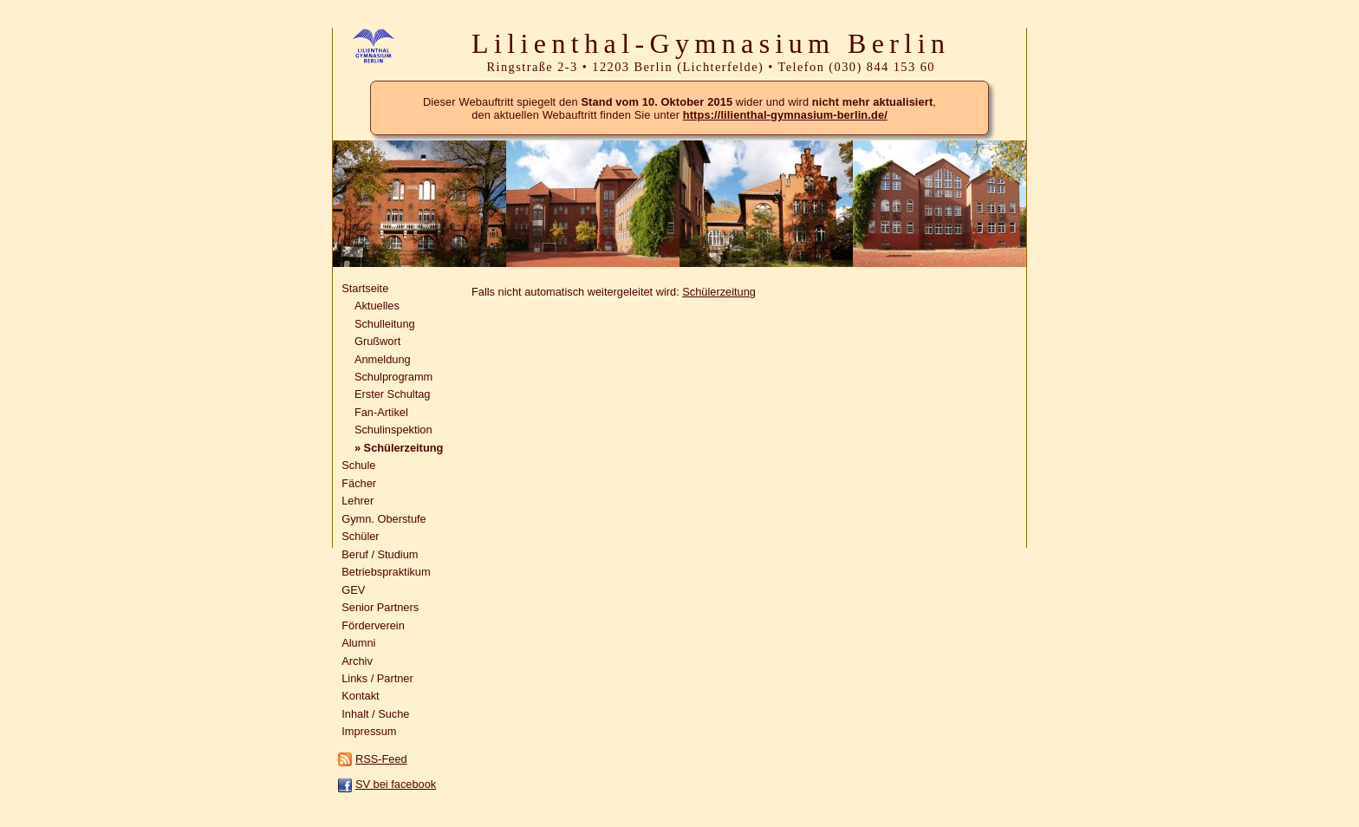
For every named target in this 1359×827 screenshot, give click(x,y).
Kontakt (360, 695)
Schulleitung (384, 323)
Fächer (358, 483)
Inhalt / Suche (375, 713)
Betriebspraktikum (385, 571)
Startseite (364, 288)
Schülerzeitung (719, 291)
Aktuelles (377, 305)
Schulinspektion (393, 429)
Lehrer (357, 500)
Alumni (358, 642)
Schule (358, 465)
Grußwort (377, 341)
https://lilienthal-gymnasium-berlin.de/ (785, 114)
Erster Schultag (392, 393)
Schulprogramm (393, 376)
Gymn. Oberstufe (383, 518)
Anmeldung (382, 359)
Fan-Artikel (381, 412)
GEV (353, 589)
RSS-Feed (381, 758)
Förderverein (373, 625)
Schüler (360, 536)
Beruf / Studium (379, 554)
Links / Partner (377, 678)
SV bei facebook (395, 784)
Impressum (368, 731)
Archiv (357, 660)
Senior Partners (380, 607)
